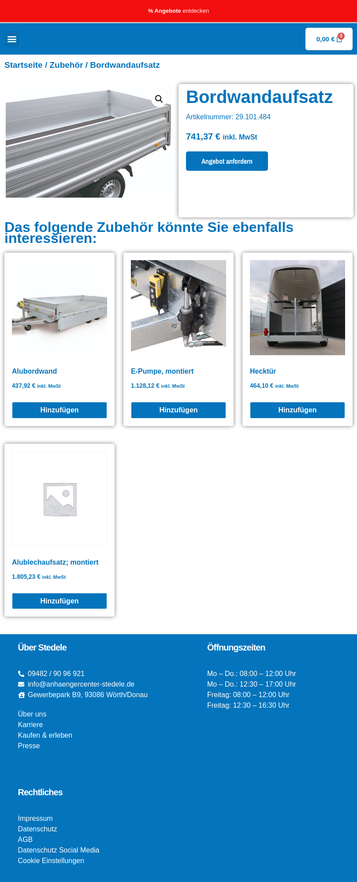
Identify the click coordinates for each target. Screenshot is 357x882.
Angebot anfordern (227, 161)
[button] (11, 39)
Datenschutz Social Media (59, 850)
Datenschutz (37, 829)
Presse (29, 746)
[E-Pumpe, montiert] (178, 410)
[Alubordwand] (59, 410)
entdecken (178, 10)
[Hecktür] (297, 410)
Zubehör (66, 65)
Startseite (23, 65)
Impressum (35, 818)
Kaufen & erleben (45, 735)
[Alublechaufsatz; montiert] (59, 601)
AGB (25, 839)
